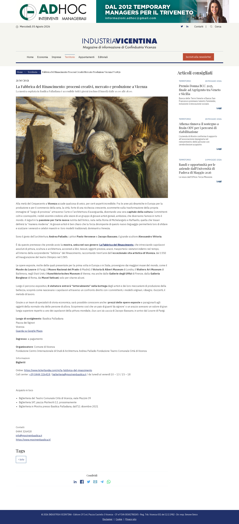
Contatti (198, 26)
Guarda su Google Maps (29, 330)
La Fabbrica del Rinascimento (116, 244)
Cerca (215, 26)
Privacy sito (130, 519)
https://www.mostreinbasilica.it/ (33, 439)
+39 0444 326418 (39, 374)
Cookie (119, 519)
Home (20, 72)
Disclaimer (107, 519)
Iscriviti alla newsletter (198, 56)
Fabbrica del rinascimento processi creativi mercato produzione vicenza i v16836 (81, 72)
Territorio (33, 72)
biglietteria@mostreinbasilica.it (69, 374)
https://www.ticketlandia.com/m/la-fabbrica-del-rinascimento (58, 370)
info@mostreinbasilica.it (29, 435)
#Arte (21, 459)
